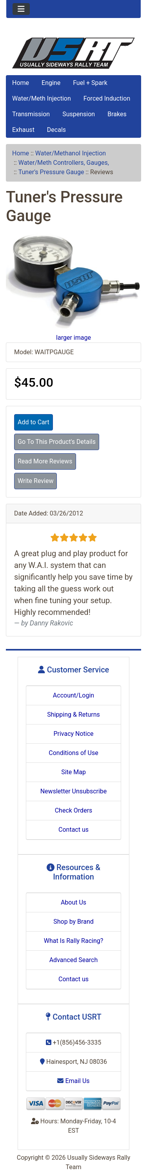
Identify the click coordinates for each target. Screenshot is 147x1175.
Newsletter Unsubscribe (73, 791)
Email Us (73, 1081)
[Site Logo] (73, 53)
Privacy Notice (73, 733)
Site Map (73, 772)
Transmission (31, 114)
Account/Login (73, 695)
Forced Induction (106, 98)
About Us (73, 902)
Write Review (35, 481)
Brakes (116, 114)
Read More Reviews (45, 461)
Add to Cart (33, 422)
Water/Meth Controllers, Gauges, (63, 162)
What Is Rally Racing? (73, 940)
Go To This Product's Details (57, 441)
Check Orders (74, 810)
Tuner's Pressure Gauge (51, 172)
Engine (51, 83)
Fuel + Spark (90, 83)
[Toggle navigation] (21, 9)
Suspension (78, 114)
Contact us (73, 829)
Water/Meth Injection (41, 98)
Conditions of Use (73, 753)
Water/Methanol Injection (70, 153)
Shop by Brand (73, 921)
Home (20, 83)
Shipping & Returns (73, 714)
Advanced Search (73, 960)
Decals (56, 129)
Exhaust (23, 129)
